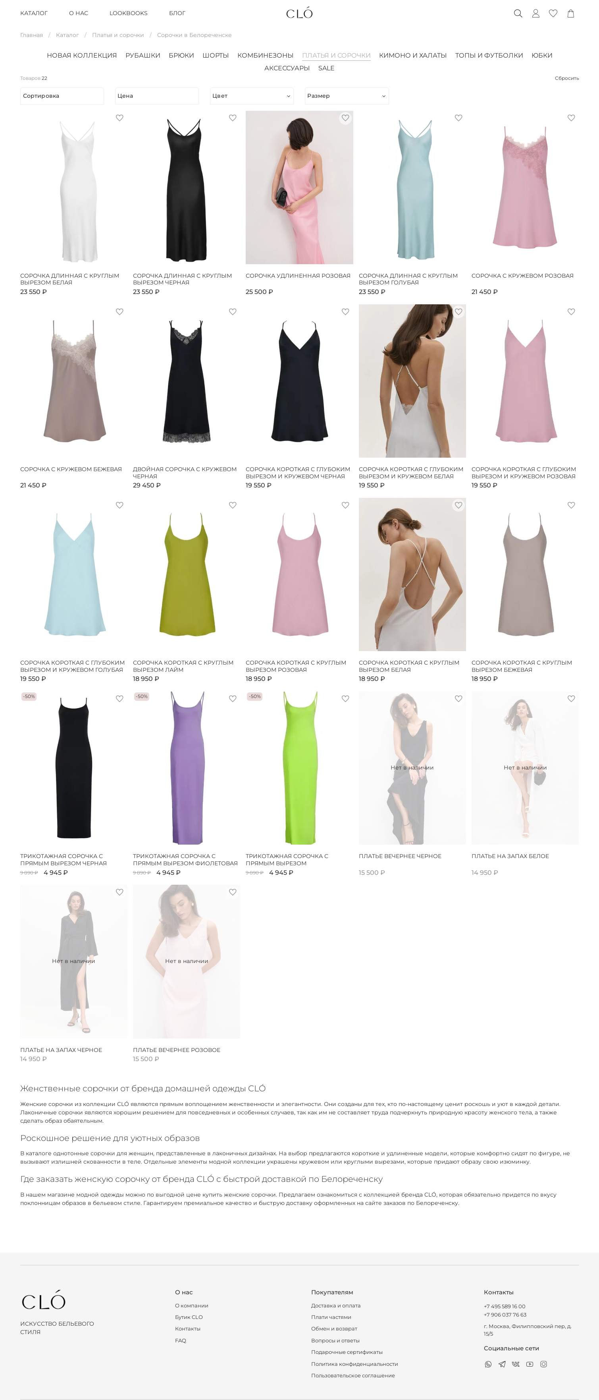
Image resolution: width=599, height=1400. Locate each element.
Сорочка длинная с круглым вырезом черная (182, 279)
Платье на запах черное (61, 1050)
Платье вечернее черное (400, 856)
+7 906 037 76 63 (505, 1315)
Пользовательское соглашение (353, 1376)
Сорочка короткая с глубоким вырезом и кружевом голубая (72, 666)
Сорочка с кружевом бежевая (71, 469)
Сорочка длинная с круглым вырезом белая (69, 279)
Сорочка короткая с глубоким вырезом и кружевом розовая (524, 473)
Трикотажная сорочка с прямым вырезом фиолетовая (185, 860)
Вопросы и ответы (335, 1341)
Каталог (67, 35)
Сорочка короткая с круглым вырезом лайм (183, 666)
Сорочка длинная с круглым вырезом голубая (408, 279)
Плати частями (331, 1317)
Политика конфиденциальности (354, 1364)
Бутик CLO (189, 1317)
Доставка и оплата (336, 1306)
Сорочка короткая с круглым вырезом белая (409, 666)
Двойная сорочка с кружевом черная (185, 473)
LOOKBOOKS (129, 13)
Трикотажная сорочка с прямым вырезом (287, 860)
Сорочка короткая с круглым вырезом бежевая (522, 666)
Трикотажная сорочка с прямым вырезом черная (63, 860)
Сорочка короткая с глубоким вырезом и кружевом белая (411, 473)
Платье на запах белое (510, 856)
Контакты (187, 1329)
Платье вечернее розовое (176, 1050)
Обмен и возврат (334, 1329)
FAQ (180, 1341)
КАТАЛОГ (34, 13)
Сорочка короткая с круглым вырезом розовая (296, 666)
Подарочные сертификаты (347, 1352)
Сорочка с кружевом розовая (523, 276)
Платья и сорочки (118, 35)
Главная (31, 35)
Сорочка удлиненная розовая (298, 276)
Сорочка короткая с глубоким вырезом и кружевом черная (298, 473)
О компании (191, 1306)
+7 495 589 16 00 (505, 1306)
